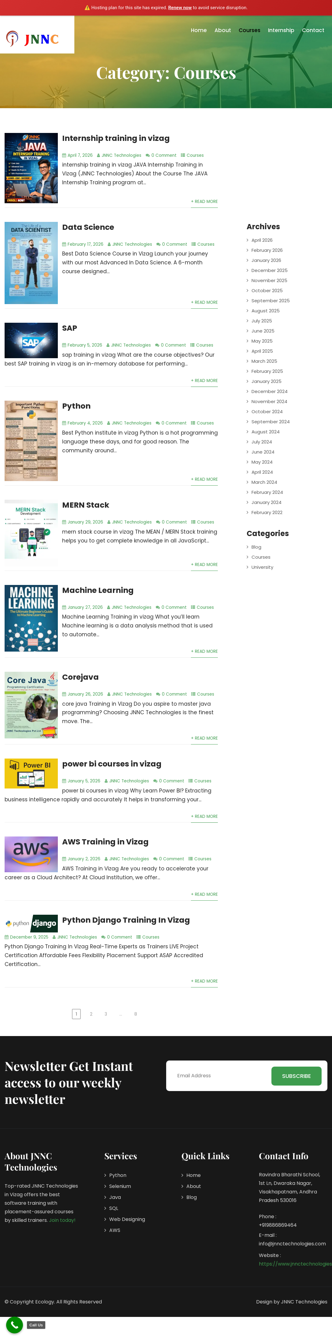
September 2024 (271, 421)
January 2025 (267, 381)
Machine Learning (96, 589)
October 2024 (267, 411)
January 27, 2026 (85, 605)
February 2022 (267, 512)
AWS (114, 1224)
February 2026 (267, 250)
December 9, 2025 (29, 932)
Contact (313, 30)
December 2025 (270, 270)
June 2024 (263, 452)
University (262, 567)
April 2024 (262, 472)
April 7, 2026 (80, 154)
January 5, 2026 (84, 777)
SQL (113, 1202)
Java (115, 1191)
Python (75, 405)
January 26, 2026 (85, 691)
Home (199, 30)
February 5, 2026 (85, 344)
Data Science (87, 227)
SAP (69, 328)
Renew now (180, 7)
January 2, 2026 (84, 854)
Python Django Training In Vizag (123, 915)
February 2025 (267, 371)
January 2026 (266, 260)
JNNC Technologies (121, 154)
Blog (256, 547)
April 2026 (262, 240)
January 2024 (267, 502)
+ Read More (204, 201)
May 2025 (262, 341)
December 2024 (270, 391)
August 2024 (266, 431)
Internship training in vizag (113, 138)
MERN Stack (84, 504)
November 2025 (269, 280)
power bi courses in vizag (109, 761)
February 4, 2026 (85, 421)
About (222, 30)
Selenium (120, 1180)
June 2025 (263, 331)
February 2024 (267, 492)
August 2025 (266, 310)
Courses (249, 30)
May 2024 (262, 462)
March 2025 (264, 361)
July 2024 (262, 442)
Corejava (79, 675)
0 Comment (164, 154)
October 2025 (267, 290)
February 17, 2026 (85, 243)
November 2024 (269, 401)
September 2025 (271, 300)
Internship (281, 30)
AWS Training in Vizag (103, 838)
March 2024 (264, 482)
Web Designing (127, 1213)
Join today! (62, 1214)
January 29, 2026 (85, 520)
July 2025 (262, 321)
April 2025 (262, 351)
